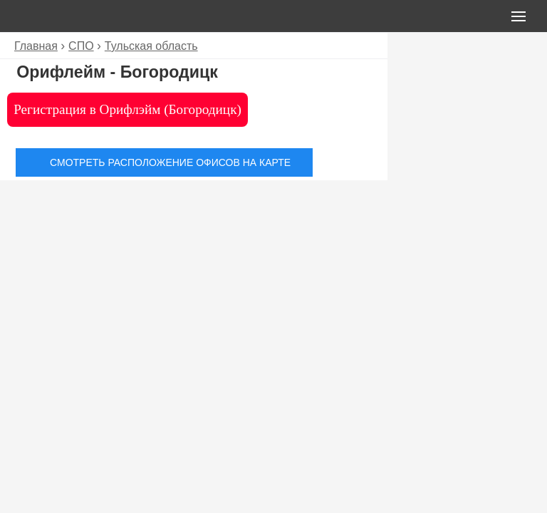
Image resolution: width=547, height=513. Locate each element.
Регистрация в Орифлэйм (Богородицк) (127, 109)
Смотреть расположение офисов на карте (170, 162)
